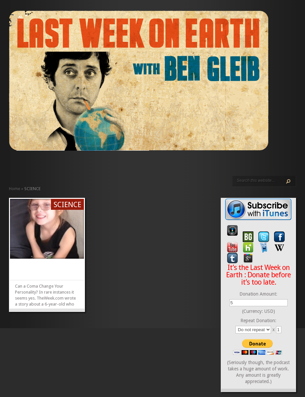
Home (14, 188)
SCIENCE (67, 204)
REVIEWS (81, 165)
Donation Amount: (258, 294)
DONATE (97, 165)
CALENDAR (86, 165)
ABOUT (75, 165)
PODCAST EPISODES (65, 165)
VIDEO (70, 165)
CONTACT (91, 165)
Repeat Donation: (258, 320)
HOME (11, 165)
